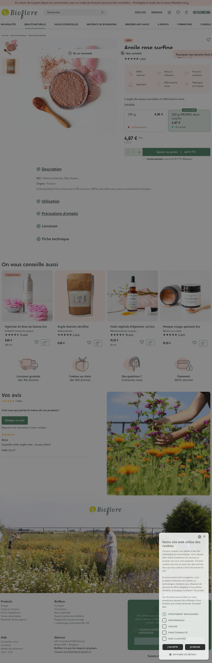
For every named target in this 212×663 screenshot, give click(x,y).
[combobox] (199, 536)
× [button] (204, 536)
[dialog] (184, 596)
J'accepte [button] (173, 647)
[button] (183, 654)
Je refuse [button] (195, 647)
